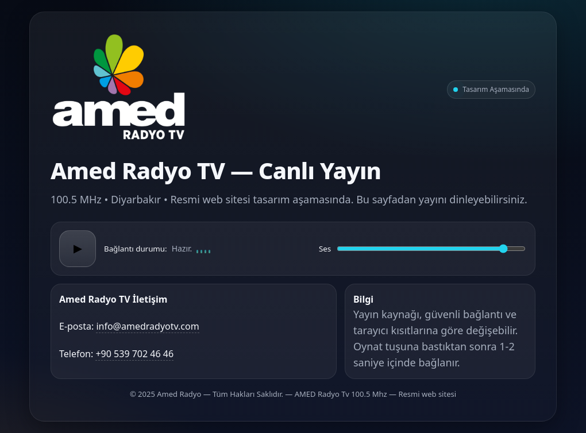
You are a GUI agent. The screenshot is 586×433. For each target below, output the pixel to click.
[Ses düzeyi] (431, 248)
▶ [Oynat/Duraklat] (78, 248)
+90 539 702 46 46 (134, 353)
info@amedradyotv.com (147, 326)
